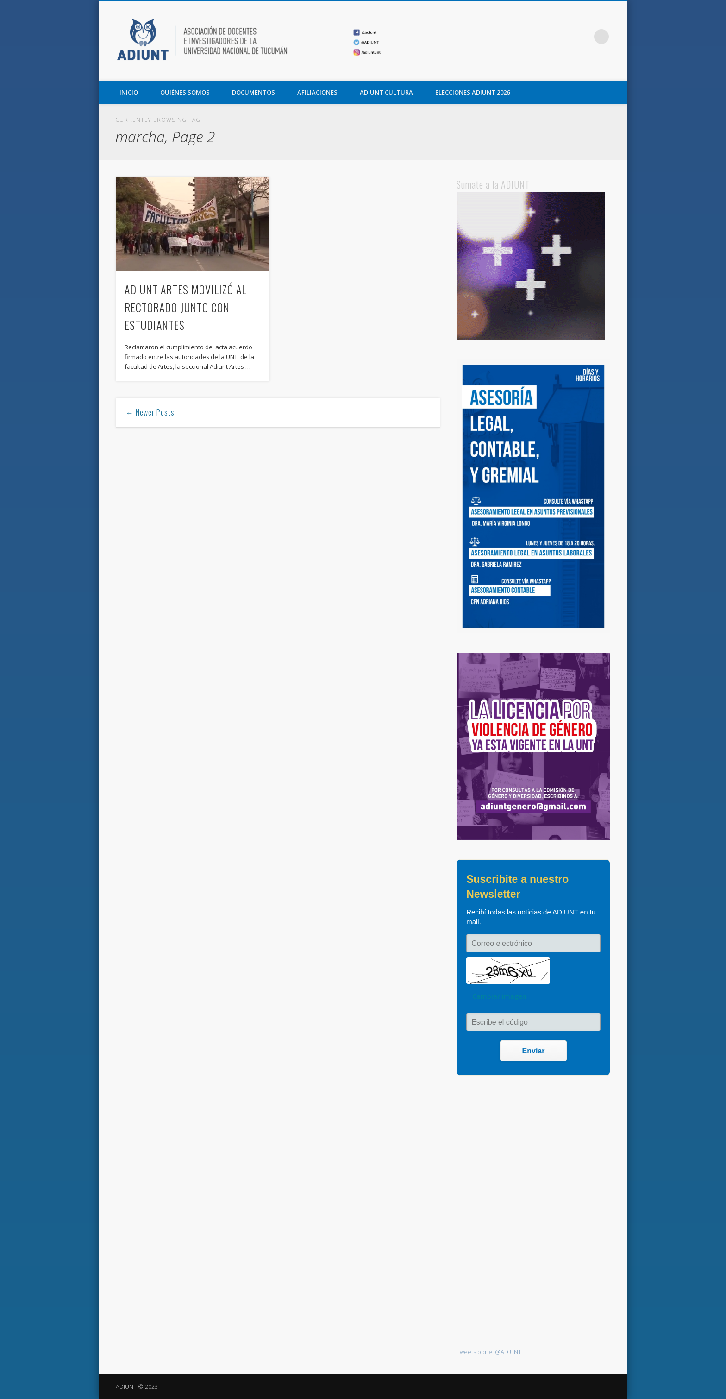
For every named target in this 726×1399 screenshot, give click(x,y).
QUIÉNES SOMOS (185, 92)
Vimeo (582, 36)
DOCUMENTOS (253, 92)
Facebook (544, 36)
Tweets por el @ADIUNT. (490, 1352)
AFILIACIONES (317, 92)
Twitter (563, 36)
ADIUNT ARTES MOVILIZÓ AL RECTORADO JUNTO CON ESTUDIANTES (185, 307)
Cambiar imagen (499, 996)
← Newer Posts (150, 412)
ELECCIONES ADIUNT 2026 (472, 92)
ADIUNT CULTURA (386, 92)
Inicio (128, 92)
